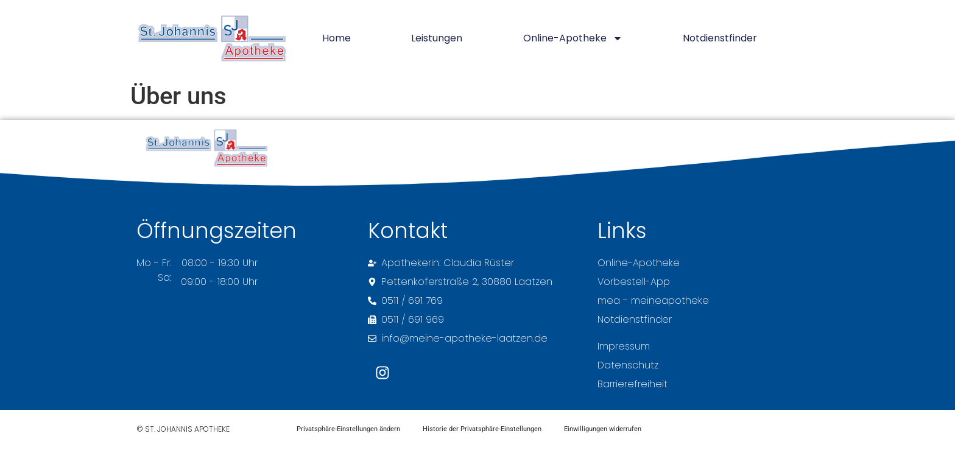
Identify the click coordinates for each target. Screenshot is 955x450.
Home (336, 38)
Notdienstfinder (720, 38)
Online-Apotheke (572, 38)
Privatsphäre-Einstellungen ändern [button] (349, 430)
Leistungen (436, 38)
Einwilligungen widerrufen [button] (607, 430)
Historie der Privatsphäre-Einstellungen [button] (485, 430)
